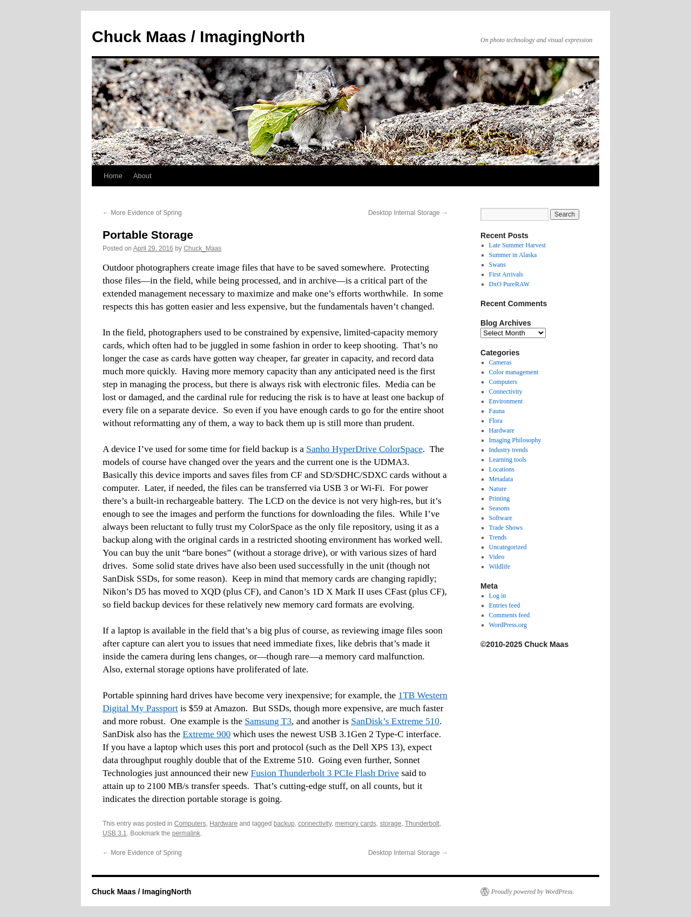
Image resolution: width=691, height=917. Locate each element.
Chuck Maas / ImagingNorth (198, 36)
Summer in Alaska (513, 255)
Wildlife (500, 566)
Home (113, 176)
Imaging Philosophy (515, 440)
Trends (498, 537)
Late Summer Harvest (517, 245)
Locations (501, 469)
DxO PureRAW (509, 284)
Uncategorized (508, 547)
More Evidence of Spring (142, 213)
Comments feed (509, 615)
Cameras (500, 362)
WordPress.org (508, 625)
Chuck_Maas (202, 248)
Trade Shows (506, 527)
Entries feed (504, 605)
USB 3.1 (115, 833)
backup (284, 823)
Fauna (497, 411)
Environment (506, 401)
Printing (499, 498)
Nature (498, 489)
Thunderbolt (422, 823)
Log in (497, 595)
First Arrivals (506, 274)
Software (500, 518)
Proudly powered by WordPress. (532, 891)
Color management (514, 372)
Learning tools (508, 459)
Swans (497, 264)
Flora (496, 420)
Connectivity (506, 391)
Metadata (501, 479)
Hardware (223, 823)
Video (497, 557)
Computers (190, 823)
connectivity (314, 823)
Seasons (499, 508)
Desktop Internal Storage (408, 213)
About (142, 176)
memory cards (355, 823)
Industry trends (508, 450)
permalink (186, 833)
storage (390, 823)
